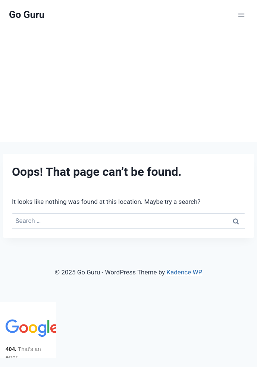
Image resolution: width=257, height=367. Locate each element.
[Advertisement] (128, 86)
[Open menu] (241, 15)
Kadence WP (184, 272)
